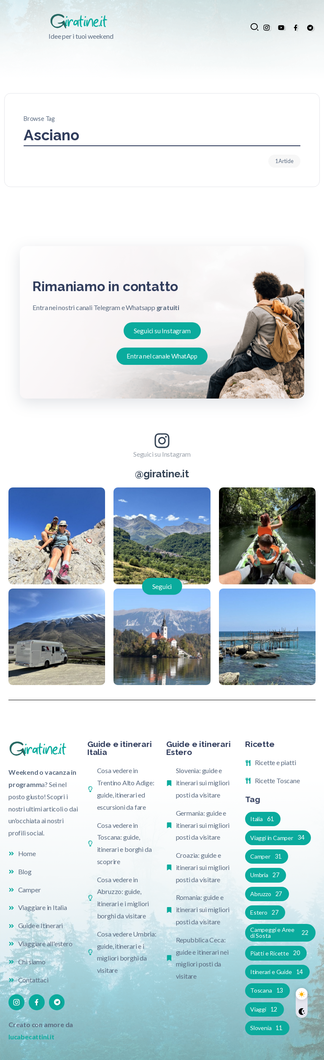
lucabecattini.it (31, 1037)
